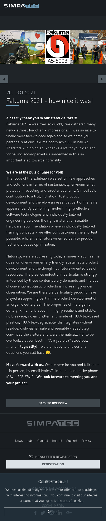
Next (102, 79)
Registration (53, 464)
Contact (42, 440)
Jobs (30, 440)
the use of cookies (70, 500)
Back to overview (53, 403)
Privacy (86, 440)
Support (71, 440)
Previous (4, 79)
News (19, 440)
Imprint (57, 440)
